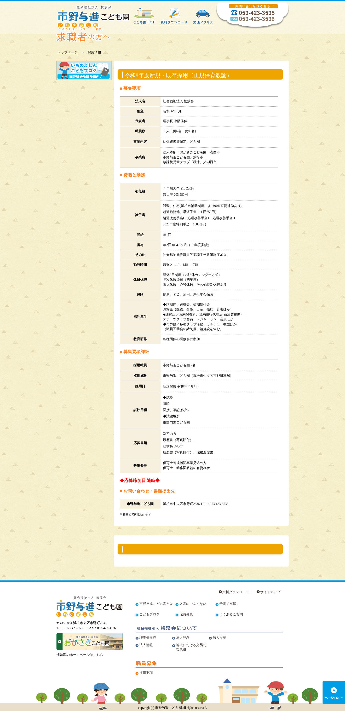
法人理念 (183, 637)
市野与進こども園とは (156, 604)
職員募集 (186, 614)
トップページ (68, 52)
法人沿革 (219, 637)
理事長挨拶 (147, 637)
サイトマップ (270, 592)
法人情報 (146, 645)
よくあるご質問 (231, 614)
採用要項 (146, 673)
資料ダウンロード (235, 592)
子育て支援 (227, 604)
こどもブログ (149, 614)
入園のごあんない (192, 604)
